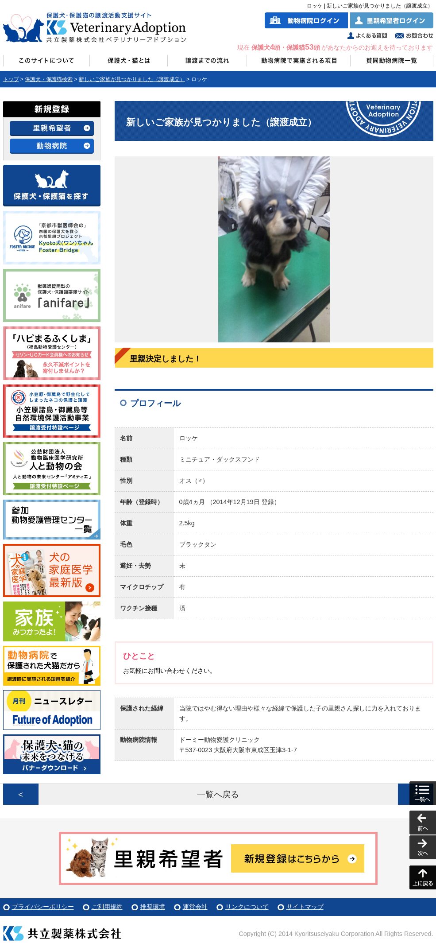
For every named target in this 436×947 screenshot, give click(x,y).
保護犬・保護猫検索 (49, 79)
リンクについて (247, 906)
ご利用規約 (107, 906)
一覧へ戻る (218, 794)
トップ (11, 79)
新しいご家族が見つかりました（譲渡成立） (132, 79)
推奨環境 (152, 906)
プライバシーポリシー (43, 906)
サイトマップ (305, 906)
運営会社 (195, 906)
